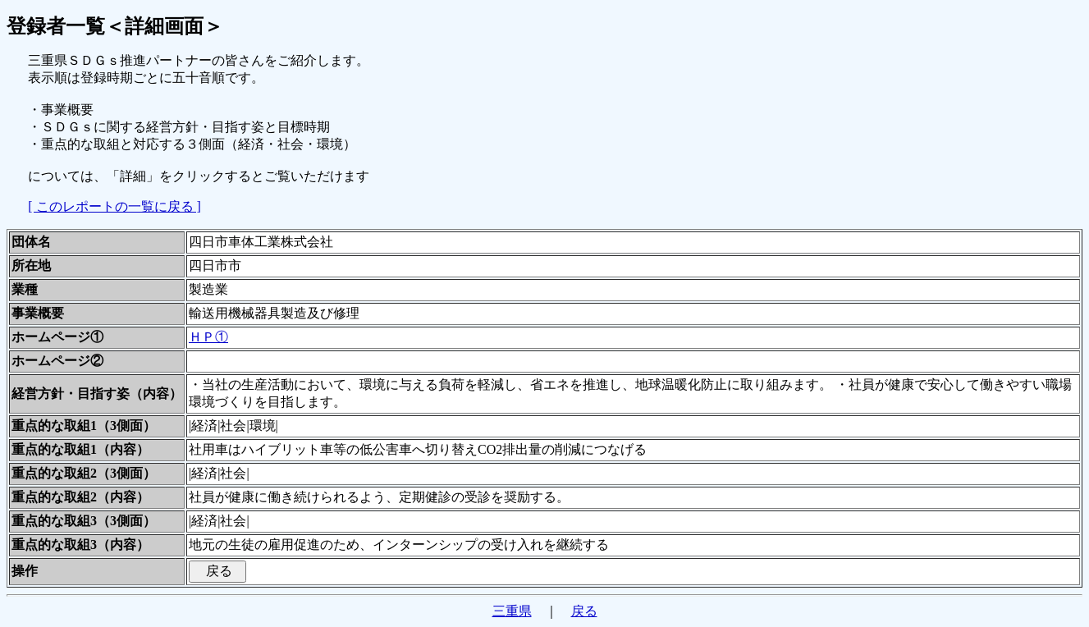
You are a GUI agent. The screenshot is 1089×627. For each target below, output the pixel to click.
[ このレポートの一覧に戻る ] (114, 206)
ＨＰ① (208, 337)
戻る (584, 611)
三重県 (512, 611)
